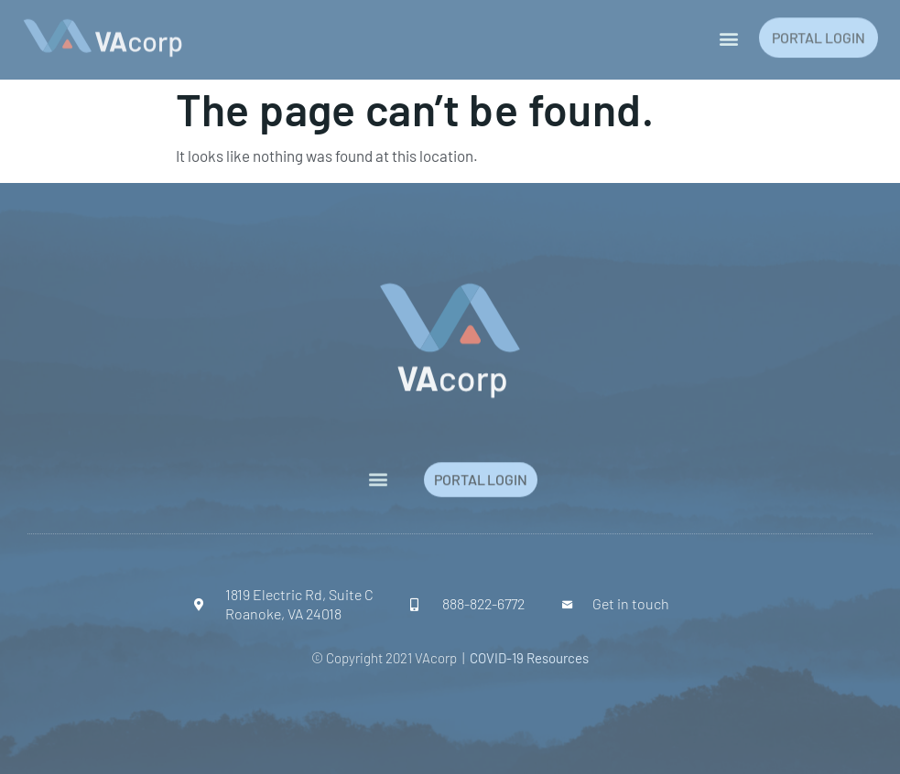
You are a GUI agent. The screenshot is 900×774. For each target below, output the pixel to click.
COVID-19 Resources (529, 658)
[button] (729, 35)
